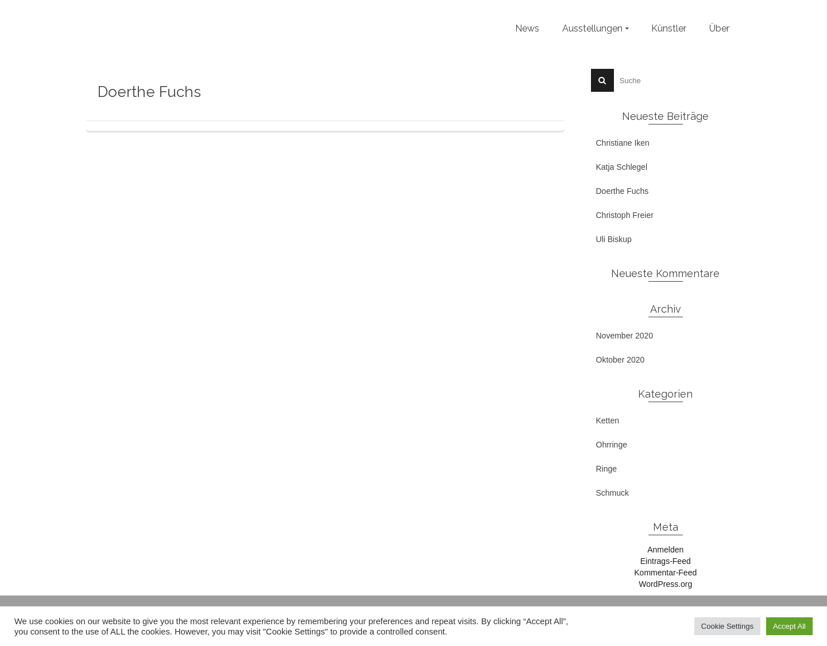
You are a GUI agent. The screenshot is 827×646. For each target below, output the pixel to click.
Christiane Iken (623, 142)
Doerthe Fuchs (622, 191)
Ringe (606, 468)
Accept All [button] (789, 626)
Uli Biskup (614, 239)
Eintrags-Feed (665, 561)
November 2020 (625, 335)
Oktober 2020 (620, 359)
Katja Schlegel (622, 167)
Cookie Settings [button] (727, 626)
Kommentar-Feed (665, 572)
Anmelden (665, 549)
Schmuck (612, 492)
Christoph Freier (625, 215)
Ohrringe (611, 444)
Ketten (607, 420)
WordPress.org (665, 584)
